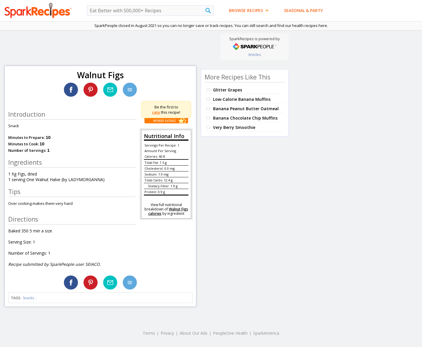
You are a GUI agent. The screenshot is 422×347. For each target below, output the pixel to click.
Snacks (28, 297)
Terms (149, 333)
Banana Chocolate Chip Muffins (245, 118)
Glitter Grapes (227, 90)
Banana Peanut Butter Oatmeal (246, 108)
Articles (254, 54)
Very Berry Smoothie (234, 127)
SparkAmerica (266, 333)
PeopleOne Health (230, 333)
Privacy (167, 333)
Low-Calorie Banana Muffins (241, 99)
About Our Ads (193, 333)
